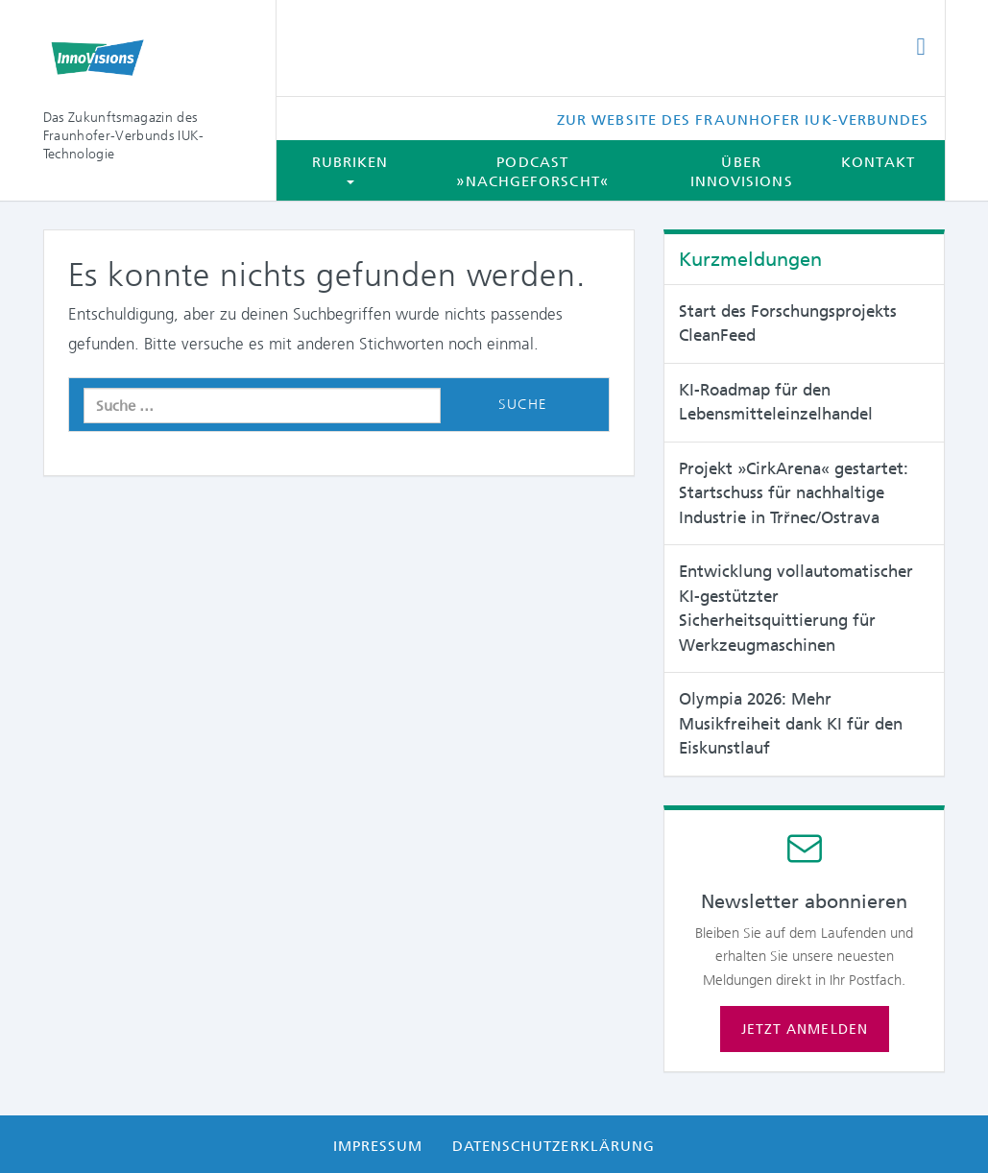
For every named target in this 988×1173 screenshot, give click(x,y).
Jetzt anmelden (804, 1029)
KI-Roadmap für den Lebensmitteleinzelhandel (776, 402)
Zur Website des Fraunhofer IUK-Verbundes (743, 120)
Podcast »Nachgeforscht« (532, 172)
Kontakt (878, 162)
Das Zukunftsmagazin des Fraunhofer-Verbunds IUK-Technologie (124, 135)
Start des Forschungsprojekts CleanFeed (788, 323)
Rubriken (350, 169)
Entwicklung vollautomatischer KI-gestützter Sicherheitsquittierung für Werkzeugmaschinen (796, 608)
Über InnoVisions (741, 172)
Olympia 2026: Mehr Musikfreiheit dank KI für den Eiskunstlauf (791, 723)
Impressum (378, 1146)
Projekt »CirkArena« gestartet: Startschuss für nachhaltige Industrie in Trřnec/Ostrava (793, 493)
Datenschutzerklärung (554, 1146)
